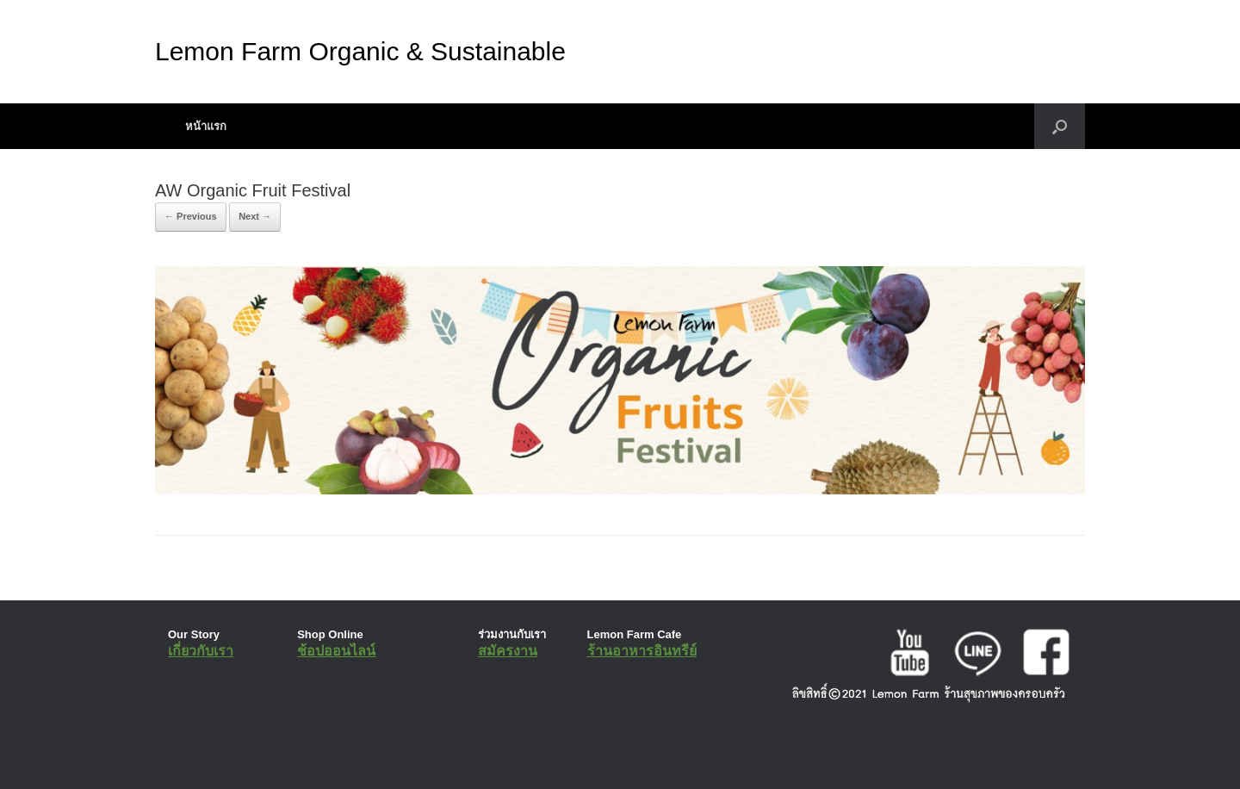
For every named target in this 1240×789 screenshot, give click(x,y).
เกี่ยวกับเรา (200, 650)
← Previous (190, 216)
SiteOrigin (607, 754)
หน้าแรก (205, 126)
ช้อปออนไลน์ (336, 650)
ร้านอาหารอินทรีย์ (642, 650)
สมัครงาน (507, 650)
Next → (255, 216)
